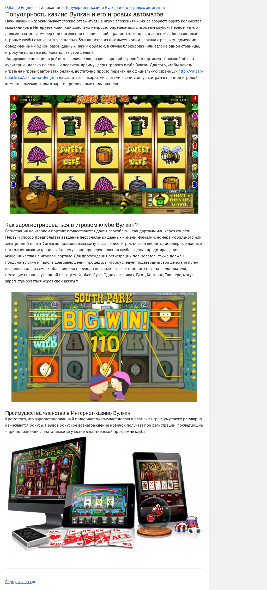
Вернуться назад (20, 582)
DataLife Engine (19, 7)
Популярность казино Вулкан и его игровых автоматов (114, 7)
